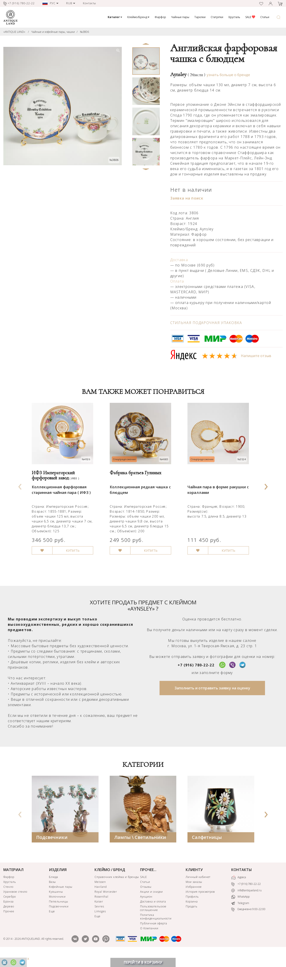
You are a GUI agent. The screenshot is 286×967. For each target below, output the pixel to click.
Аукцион (146, 910)
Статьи (264, 17)
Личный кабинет (198, 890)
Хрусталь (234, 17)
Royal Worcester (106, 905)
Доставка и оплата (153, 915)
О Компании (149, 941)
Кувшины (56, 905)
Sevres (99, 919)
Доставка (179, 259)
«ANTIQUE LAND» (14, 32)
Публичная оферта (153, 936)
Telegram (240, 916)
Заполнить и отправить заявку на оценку (212, 701)
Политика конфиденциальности (156, 930)
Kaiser (99, 915)
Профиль (192, 910)
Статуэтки (217, 17)
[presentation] (20, 491)
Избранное (194, 900)
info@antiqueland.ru (246, 904)
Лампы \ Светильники (140, 850)
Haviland (101, 900)
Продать (192, 919)
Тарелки (200, 17)
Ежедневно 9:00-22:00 (248, 923)
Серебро (9, 910)
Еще (52, 924)
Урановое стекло (15, 905)
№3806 (84, 32)
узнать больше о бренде (228, 74)
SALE (250, 17)
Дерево (8, 919)
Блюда (53, 890)
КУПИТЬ (76, 563)
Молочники (57, 910)
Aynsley (187, 74)
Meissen (100, 895)
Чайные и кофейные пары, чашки (53, 32)
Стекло (8, 900)
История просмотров (200, 905)
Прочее (8, 924)
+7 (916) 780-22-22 (196, 678)
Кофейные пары (60, 900)
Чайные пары (180, 17)
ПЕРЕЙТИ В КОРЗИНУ (143, 962)
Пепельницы (58, 915)
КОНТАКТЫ (241, 882)
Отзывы (145, 900)
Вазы (52, 895)
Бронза (8, 915)
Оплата (177, 281)
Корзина (192, 915)
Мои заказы (194, 895)
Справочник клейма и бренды (117, 890)
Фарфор (160, 17)
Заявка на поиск (186, 198)
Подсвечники (51, 850)
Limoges (100, 924)
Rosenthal (101, 910)
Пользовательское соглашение (153, 921)
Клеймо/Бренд (138, 17)
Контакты (89, 3)
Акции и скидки (151, 905)
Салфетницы (207, 850)
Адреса (238, 890)
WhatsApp (240, 910)
